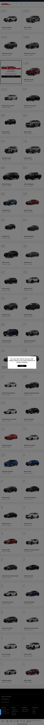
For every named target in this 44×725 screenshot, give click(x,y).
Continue (22, 365)
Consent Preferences (0, 712)
